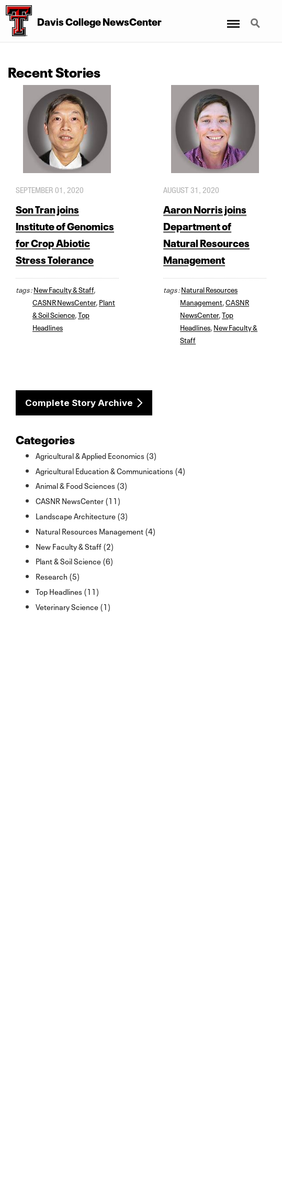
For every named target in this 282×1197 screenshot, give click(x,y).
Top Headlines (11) (67, 591)
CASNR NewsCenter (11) (78, 500)
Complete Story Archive (79, 403)
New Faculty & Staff (63, 289)
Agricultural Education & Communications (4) (111, 470)
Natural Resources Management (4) (96, 531)
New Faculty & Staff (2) (75, 546)
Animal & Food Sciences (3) (82, 485)
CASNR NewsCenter (64, 301)
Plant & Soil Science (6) (75, 561)
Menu (232, 19)
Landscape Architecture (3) (82, 515)
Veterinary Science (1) (73, 606)
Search (256, 24)
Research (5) (58, 576)
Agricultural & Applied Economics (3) (96, 455)
